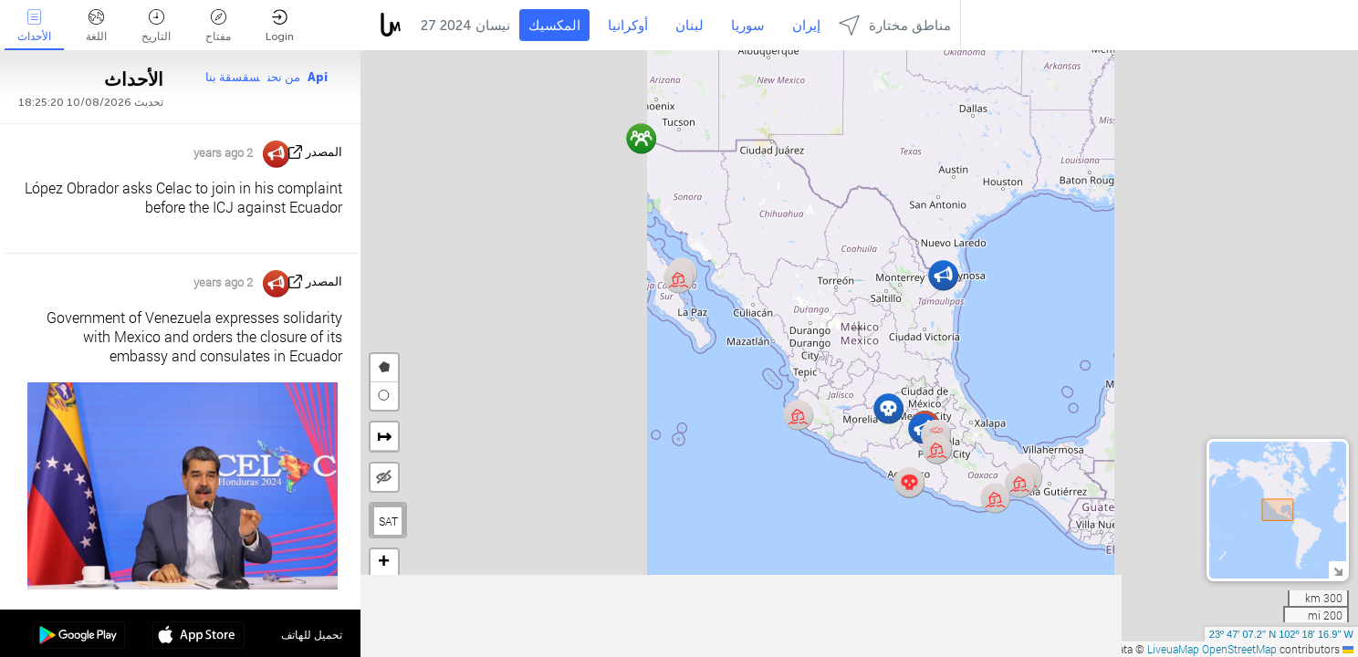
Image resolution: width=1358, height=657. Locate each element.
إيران (806, 25)
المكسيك (554, 25)
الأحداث (34, 26)
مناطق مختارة (895, 25)
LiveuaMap (1173, 648)
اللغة (96, 26)
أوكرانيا (628, 25)
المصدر (324, 152)
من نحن (283, 77)
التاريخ (156, 26)
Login (280, 26)
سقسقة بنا (232, 77)
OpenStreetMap (1239, 648)
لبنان (689, 25)
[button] (909, 482)
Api (318, 77)
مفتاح (218, 26)
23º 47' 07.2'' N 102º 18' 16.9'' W (1281, 634)
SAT (388, 521)
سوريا (748, 25)
